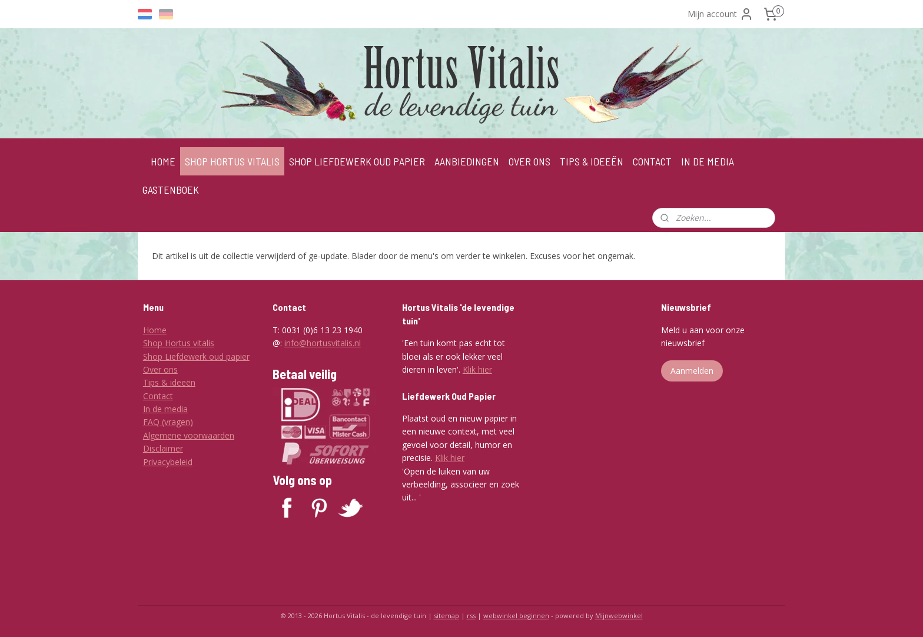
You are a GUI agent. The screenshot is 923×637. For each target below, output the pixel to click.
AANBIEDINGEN (466, 161)
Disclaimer (163, 448)
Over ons (160, 369)
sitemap (446, 615)
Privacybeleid (167, 461)
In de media (165, 408)
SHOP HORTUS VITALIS (232, 161)
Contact (158, 396)
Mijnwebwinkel (619, 615)
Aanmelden (691, 370)
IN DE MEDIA (707, 161)
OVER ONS (529, 161)
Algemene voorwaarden (188, 435)
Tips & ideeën (169, 382)
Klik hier (477, 369)
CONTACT (652, 161)
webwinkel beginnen (516, 615)
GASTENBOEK (170, 189)
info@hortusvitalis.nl (322, 343)
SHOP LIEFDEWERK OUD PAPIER (357, 161)
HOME (163, 161)
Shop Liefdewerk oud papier (196, 356)
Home (155, 330)
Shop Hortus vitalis (178, 343)
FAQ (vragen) (168, 421)
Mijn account (720, 14)
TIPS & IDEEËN (591, 161)
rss (471, 615)
